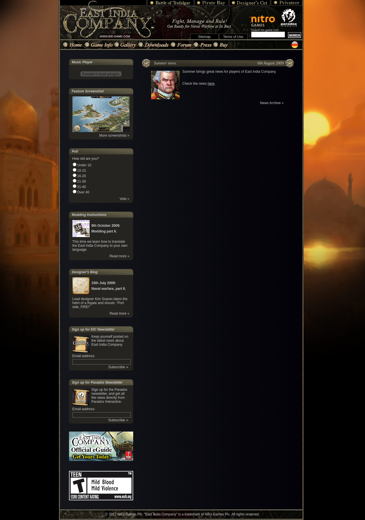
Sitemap (204, 37)
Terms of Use (233, 37)
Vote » (124, 199)
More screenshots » (114, 135)
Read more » (119, 256)
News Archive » (272, 103)
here (211, 84)
